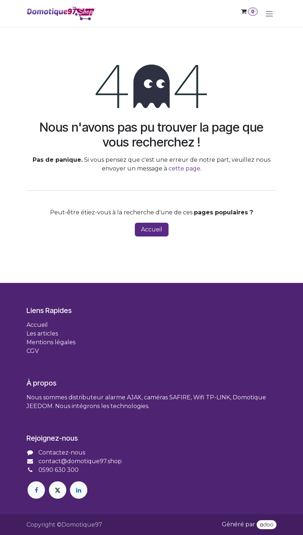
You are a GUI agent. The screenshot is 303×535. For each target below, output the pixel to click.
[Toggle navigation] (269, 13)
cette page (184, 168)
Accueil (151, 229)
